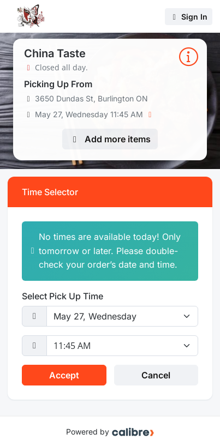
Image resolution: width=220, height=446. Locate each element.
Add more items (110, 139)
